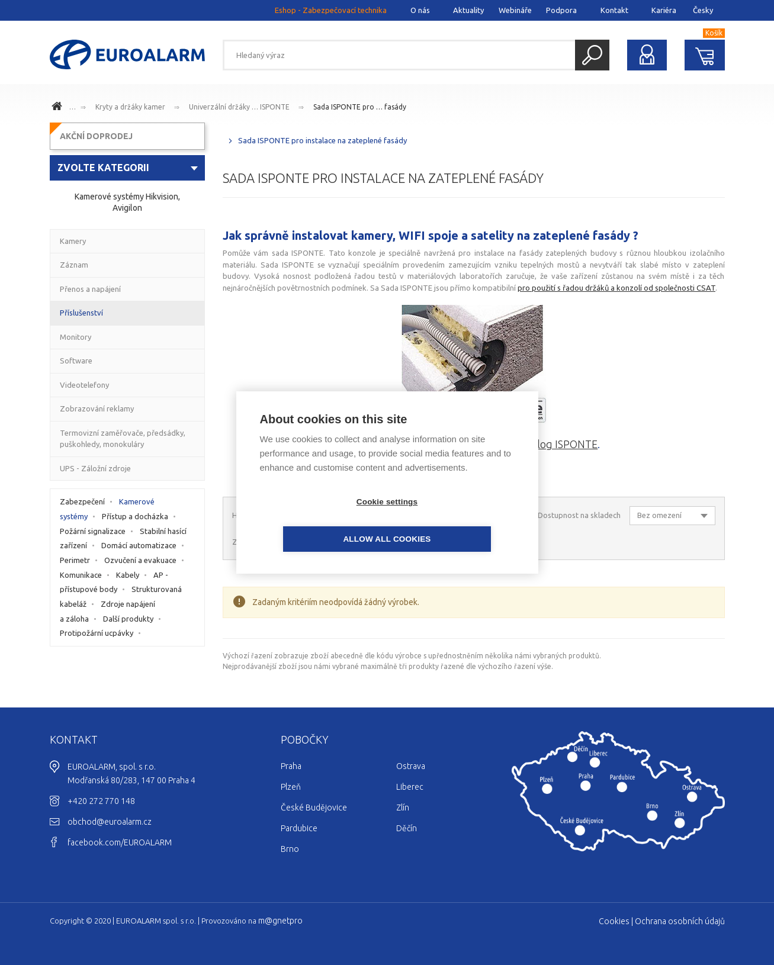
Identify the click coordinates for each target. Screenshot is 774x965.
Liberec (409, 787)
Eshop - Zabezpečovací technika (331, 10)
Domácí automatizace (138, 545)
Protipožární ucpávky (96, 633)
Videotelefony (84, 385)
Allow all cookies (455, 520)
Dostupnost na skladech (579, 515)
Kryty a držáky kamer (130, 107)
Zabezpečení (82, 501)
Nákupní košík (705, 55)
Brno (290, 849)
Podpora (561, 10)
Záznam (74, 264)
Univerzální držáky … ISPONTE (239, 107)
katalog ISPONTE (557, 444)
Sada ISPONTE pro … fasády (359, 107)
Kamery (73, 241)
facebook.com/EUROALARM (120, 842)
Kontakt (614, 10)
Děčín (406, 828)
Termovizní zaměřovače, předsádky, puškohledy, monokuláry (122, 439)
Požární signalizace (93, 531)
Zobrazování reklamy (97, 408)
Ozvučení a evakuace (140, 560)
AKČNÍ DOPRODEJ (96, 136)
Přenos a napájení (90, 289)
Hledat (592, 55)
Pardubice (299, 828)
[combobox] (127, 168)
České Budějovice (314, 807)
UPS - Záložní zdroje (95, 468)
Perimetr (75, 560)
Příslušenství (81, 312)
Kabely (127, 575)
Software (76, 360)
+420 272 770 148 (101, 801)
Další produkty (128, 619)
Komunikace (81, 575)
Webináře (515, 10)
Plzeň (291, 787)
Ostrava (410, 766)
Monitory (75, 337)
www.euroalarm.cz (59, 108)
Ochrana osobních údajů (680, 921)
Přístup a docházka (135, 516)
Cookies (614, 921)
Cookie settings (319, 520)
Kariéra (663, 10)
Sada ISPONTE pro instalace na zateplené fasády (322, 140)
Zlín (402, 807)
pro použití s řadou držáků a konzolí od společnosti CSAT (616, 288)
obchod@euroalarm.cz (110, 821)
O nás (420, 10)
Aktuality (468, 10)
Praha (291, 766)
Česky (703, 10)
